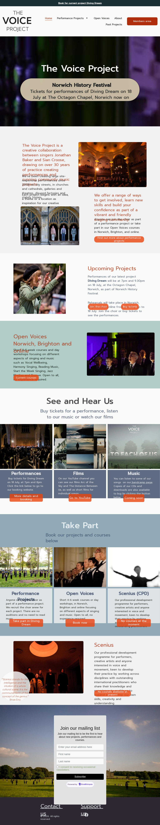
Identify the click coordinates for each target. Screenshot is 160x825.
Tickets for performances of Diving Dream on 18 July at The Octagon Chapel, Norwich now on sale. (81, 97)
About (118, 18)
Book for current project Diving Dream (80, 3)
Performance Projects (70, 18)
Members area (142, 21)
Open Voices (101, 18)
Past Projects (114, 24)
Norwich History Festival (81, 85)
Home (48, 18)
